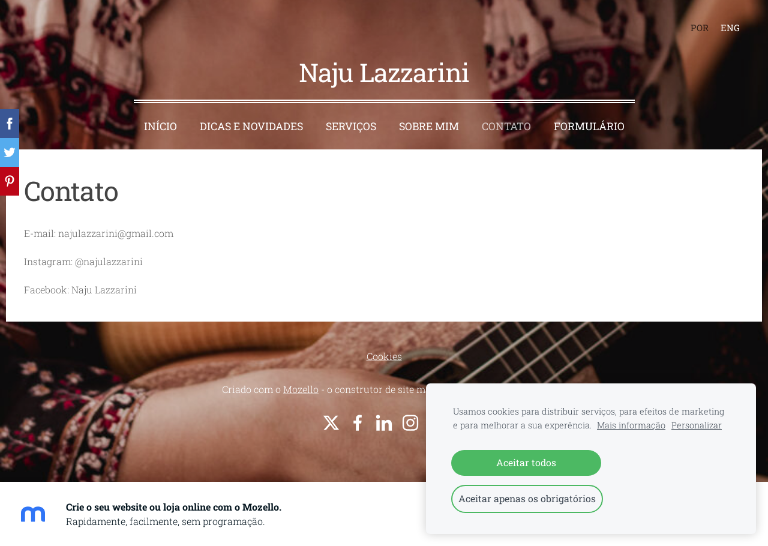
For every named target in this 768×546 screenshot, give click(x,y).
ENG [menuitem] (730, 28)
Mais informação (631, 425)
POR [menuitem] (700, 28)
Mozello (301, 389)
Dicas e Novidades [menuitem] (251, 126)
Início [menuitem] (160, 126)
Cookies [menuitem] (384, 356)
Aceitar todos (526, 462)
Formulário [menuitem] (589, 126)
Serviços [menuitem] (351, 126)
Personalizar (696, 425)
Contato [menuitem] (506, 126)
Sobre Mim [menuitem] (429, 126)
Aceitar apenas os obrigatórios (527, 498)
